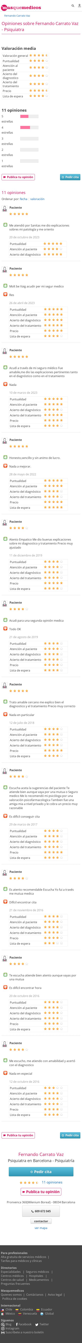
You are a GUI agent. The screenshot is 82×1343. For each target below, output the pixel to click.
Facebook (23, 1324)
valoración (37, 199)
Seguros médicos (37, 1272)
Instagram (10, 1328)
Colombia (24, 1309)
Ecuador (44, 1309)
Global (47, 1313)
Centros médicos (12, 1276)
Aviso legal (55, 1295)
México (8, 1313)
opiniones (52, 1182)
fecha (23, 199)
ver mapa (41, 1228)
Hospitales (36, 1276)
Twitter (42, 1324)
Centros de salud (12, 1280)
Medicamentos (39, 1280)
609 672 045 (41, 1211)
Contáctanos (34, 1295)
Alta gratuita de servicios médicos (23, 1257)
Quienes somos (11, 1295)
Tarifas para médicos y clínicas (21, 1261)
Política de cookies (14, 1299)
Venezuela (27, 1313)
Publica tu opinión (18, 177)
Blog (6, 1324)
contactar (41, 1221)
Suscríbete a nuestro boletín (22, 1332)
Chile (6, 1309)
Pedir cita (70, 177)
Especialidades (11, 1272)
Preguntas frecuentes (15, 1284)
